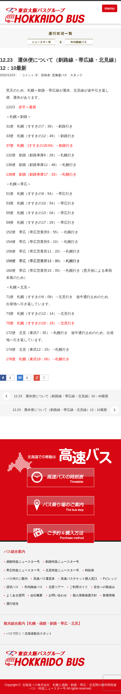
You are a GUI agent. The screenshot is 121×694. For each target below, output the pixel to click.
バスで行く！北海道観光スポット (29, 633)
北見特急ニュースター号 (62, 570)
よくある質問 (15, 595)
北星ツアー (56, 587)
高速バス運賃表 (44, 578)
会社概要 (36, 595)
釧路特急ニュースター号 (62, 561)
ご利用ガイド (79, 587)
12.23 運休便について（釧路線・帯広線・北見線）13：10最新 (60, 410)
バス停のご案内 (17, 578)
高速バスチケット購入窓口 (79, 578)
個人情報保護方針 (85, 595)
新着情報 (109, 595)
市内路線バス (33, 587)
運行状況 (12, 603)
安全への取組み (104, 587)
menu (110, 8)
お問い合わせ (58, 595)
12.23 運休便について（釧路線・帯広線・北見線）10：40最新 (61, 396)
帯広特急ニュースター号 (23, 570)
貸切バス (12, 587)
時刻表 (89, 570)
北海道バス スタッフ (67, 75)
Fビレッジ (110, 578)
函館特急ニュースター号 (23, 561)
